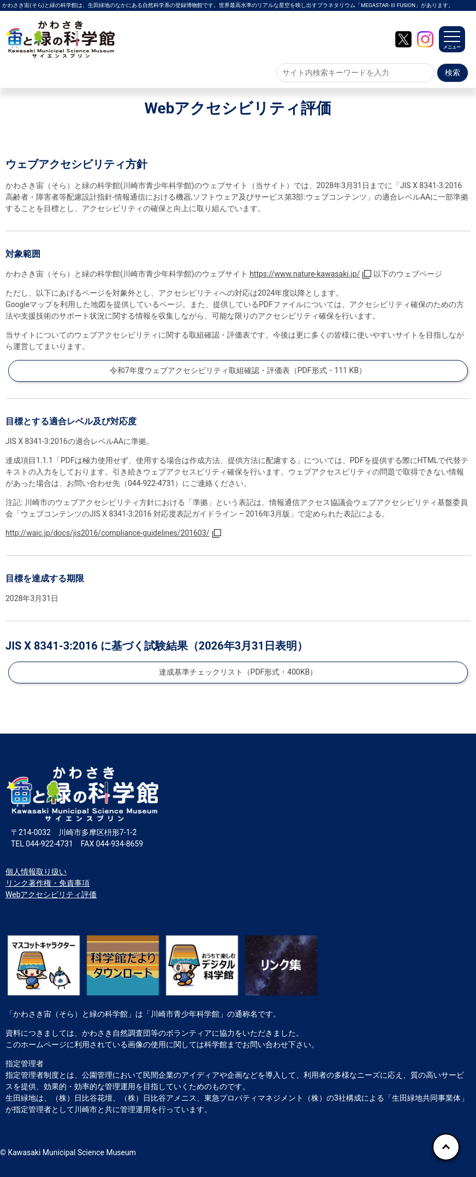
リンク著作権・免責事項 (47, 883)
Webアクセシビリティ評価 (51, 894)
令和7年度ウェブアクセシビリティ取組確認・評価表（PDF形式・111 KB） (238, 370)
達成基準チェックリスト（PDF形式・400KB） (238, 672)
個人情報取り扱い (36, 871)
